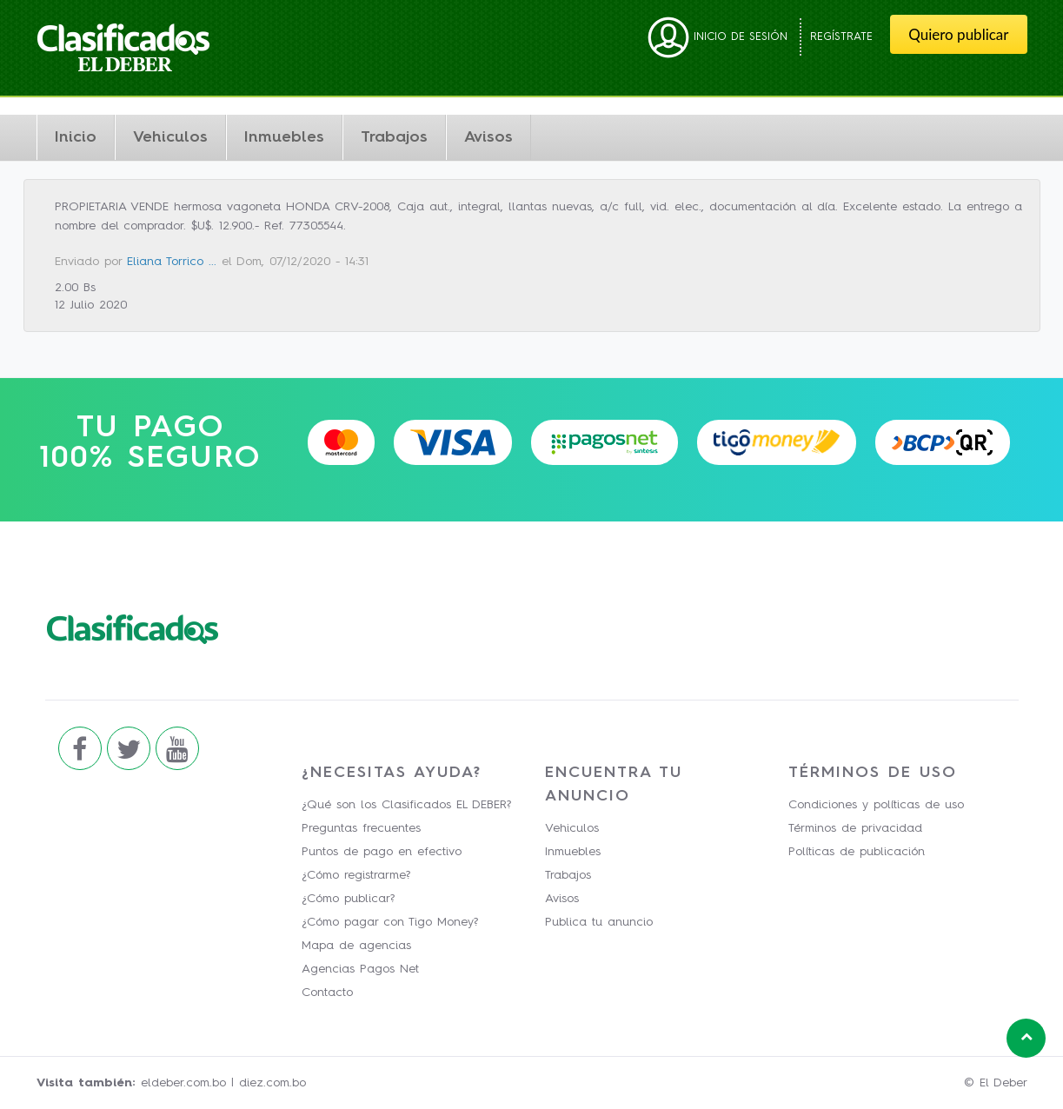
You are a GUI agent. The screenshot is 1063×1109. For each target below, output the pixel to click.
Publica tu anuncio (599, 922)
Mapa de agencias (356, 946)
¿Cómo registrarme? (356, 875)
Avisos (488, 137)
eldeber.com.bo (183, 1083)
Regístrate (841, 37)
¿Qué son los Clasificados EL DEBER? (406, 805)
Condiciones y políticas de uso (876, 805)
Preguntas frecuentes (361, 828)
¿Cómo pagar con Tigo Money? (390, 922)
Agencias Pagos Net (360, 969)
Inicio (75, 137)
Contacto (327, 992)
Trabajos (394, 137)
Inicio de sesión (717, 37)
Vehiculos (170, 137)
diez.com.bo (272, 1083)
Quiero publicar (958, 34)
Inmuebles (284, 137)
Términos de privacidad (855, 828)
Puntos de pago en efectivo (382, 852)
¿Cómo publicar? (348, 899)
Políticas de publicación (856, 852)
